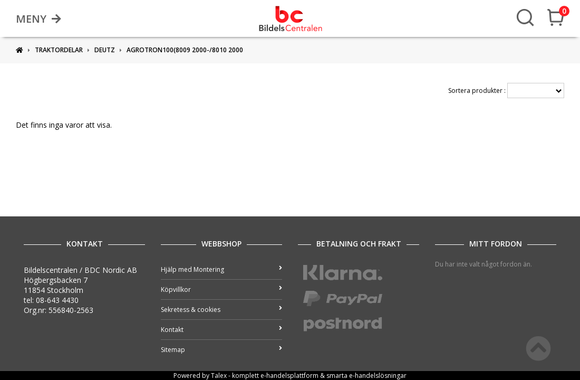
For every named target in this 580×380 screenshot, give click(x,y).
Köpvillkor (221, 289)
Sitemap (221, 349)
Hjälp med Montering (221, 269)
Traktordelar (59, 49)
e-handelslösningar (378, 375)
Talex (219, 375)
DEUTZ (104, 49)
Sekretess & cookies (221, 309)
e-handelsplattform (289, 375)
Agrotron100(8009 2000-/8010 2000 (185, 49)
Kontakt (221, 329)
